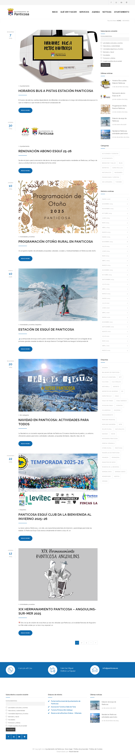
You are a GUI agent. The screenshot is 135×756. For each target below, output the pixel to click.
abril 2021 (115, 346)
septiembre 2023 (115, 279)
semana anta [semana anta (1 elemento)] (107, 471)
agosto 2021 (115, 331)
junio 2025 (115, 218)
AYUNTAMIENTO (121, 12)
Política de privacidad (81, 749)
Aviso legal (68, 749)
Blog (121, 163)
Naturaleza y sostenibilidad (110, 46)
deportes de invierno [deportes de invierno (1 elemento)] (110, 391)
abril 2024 (115, 261)
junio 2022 (115, 308)
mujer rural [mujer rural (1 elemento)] (107, 429)
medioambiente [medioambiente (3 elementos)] (107, 415)
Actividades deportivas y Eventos (112, 49)
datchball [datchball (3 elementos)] (106, 386)
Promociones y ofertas (110, 177)
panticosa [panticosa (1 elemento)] (118, 448)
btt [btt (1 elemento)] (120, 377)
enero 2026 (115, 199)
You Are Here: (112, 20)
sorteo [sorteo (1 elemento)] (116, 476)
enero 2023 (115, 298)
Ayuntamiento (24, 86)
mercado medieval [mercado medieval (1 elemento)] (108, 419)
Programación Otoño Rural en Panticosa (55, 241)
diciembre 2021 (115, 322)
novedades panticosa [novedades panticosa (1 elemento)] (110, 438)
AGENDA (96, 12)
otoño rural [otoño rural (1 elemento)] (107, 448)
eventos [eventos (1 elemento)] (119, 405)
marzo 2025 (115, 232)
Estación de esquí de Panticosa (46, 329)
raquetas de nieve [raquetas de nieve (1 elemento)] (109, 462)
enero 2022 (115, 317)
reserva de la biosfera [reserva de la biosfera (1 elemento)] (110, 467)
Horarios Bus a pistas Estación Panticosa (55, 91)
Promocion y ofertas (108, 58)
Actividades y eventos (27, 237)
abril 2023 (115, 289)
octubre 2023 (115, 275)
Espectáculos (117, 167)
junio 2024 (115, 251)
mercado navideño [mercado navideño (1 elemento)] (108, 424)
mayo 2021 (115, 341)
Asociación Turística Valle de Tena (63, 707)
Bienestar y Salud (107, 52)
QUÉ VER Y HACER (68, 12)
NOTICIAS (107, 12)
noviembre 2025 (115, 209)
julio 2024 (115, 246)
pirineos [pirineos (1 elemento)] (105, 457)
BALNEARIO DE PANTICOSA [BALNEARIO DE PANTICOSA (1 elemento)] (110, 372)
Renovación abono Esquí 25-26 (45, 151)
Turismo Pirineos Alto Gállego (62, 710)
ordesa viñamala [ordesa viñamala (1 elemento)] (108, 443)
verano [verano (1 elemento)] (104, 481)
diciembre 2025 (115, 204)
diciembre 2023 (115, 270)
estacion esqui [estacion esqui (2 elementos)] (107, 405)
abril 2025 (115, 227)
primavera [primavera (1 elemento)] (115, 457)
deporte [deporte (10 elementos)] (116, 386)
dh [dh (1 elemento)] (122, 391)
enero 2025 (115, 237)
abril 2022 (115, 313)
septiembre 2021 (115, 327)
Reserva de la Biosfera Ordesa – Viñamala (66, 713)
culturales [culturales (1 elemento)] (116, 382)
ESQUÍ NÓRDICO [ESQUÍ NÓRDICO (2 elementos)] (121, 400)
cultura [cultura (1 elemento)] (105, 382)
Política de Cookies (95, 749)
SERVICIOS (84, 12)
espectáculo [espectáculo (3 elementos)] (106, 396)
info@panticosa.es (110, 668)
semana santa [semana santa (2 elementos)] (120, 471)
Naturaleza (106, 172)
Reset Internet (73, 751)
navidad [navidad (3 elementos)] (105, 434)
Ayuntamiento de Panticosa (54, 749)
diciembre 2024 (115, 242)
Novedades (105, 55)
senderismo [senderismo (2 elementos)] (106, 476)
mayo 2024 (115, 256)
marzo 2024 (115, 265)
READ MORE (25, 110)
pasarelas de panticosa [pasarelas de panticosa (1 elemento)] (110, 452)
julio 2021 (115, 336)
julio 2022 (115, 303)
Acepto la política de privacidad (111, 61)
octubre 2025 (115, 213)
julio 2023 (115, 284)
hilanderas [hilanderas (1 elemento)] (106, 410)
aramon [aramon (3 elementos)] (105, 367)
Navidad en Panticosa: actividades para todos (120, 132)
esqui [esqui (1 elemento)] (117, 396)
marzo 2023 (115, 294)
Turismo (119, 182)
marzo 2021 (115, 350)
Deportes (38, 324)
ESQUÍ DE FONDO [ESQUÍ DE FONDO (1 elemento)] (107, 400)
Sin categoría (24, 415)
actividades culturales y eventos (112, 43)
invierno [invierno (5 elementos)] (117, 410)
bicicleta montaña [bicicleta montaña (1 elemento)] (109, 377)
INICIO (55, 12)
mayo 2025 (115, 223)
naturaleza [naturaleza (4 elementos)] (119, 429)
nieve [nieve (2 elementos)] (113, 434)
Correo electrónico (106, 36)
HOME (119, 20)
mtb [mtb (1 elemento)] (120, 424)
